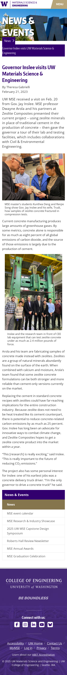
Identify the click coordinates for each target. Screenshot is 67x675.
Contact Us (54, 643)
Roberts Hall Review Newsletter (28, 541)
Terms (55, 648)
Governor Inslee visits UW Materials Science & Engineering (28, 50)
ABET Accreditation (43, 654)
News (7, 41)
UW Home (35, 643)
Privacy (41, 648)
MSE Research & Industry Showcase (31, 521)
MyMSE (15, 648)
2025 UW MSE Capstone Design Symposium (28, 531)
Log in (28, 648)
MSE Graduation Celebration (26, 556)
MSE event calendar (20, 513)
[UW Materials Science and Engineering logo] (19, 4)
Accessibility (15, 643)
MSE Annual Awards (20, 549)
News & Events (17, 495)
